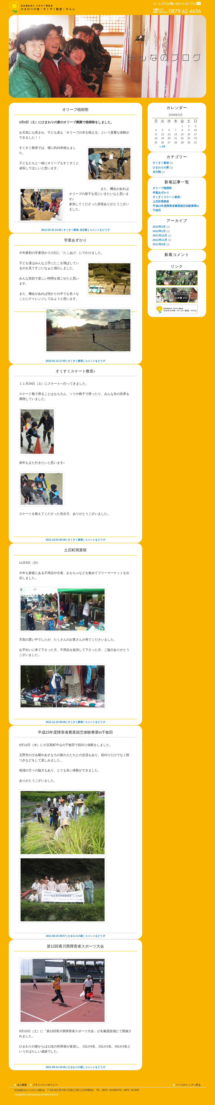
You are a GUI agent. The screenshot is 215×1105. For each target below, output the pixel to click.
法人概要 (22, 1084)
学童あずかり (75, 240)
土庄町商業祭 (75, 550)
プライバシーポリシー (45, 1084)
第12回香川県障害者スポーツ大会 (75, 946)
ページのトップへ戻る (188, 1084)
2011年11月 (160, 239)
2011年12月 (160, 235)
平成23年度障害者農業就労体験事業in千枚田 (75, 732)
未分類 (83, 229)
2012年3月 (159, 226)
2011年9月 (159, 244)
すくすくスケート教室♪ (75, 371)
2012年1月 (159, 231)
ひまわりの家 (75, 936)
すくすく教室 (71, 229)
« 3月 (163, 146)
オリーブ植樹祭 (75, 109)
